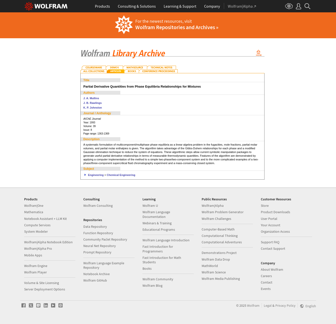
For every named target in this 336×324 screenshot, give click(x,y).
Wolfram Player (35, 272)
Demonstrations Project (219, 252)
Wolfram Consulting (98, 205)
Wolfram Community (157, 279)
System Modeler (36, 231)
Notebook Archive (96, 274)
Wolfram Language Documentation (156, 214)
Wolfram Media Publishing (221, 278)
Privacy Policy (285, 305)
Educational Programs (158, 229)
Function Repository (98, 233)
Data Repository (95, 226)
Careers (266, 276)
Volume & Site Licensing (41, 283)
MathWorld (210, 266)
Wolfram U (150, 205)
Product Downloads (275, 212)
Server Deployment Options (44, 289)
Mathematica (33, 212)
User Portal (269, 218)
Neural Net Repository (99, 246)
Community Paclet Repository (105, 239)
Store (265, 205)
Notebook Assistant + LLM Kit (45, 218)
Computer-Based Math (218, 229)
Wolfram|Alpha (213, 205)
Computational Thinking (220, 235)
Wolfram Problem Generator (223, 212)
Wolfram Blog (152, 285)
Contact (266, 282)
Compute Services (37, 225)
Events (266, 288)
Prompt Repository (97, 252)
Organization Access (275, 231)
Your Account (270, 225)
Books (147, 268)
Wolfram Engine (35, 266)
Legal (268, 305)
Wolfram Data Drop (216, 259)
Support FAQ (270, 242)
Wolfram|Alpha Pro (38, 248)
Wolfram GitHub (95, 280)
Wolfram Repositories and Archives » (176, 27)
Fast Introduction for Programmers (157, 248)
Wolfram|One (33, 205)
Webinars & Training (157, 223)
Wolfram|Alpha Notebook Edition (48, 242)
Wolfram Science (214, 272)
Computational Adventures (222, 242)
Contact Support (273, 248)
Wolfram (253, 305)
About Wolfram (272, 269)
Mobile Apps (33, 255)
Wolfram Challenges (216, 218)
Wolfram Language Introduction (166, 240)
